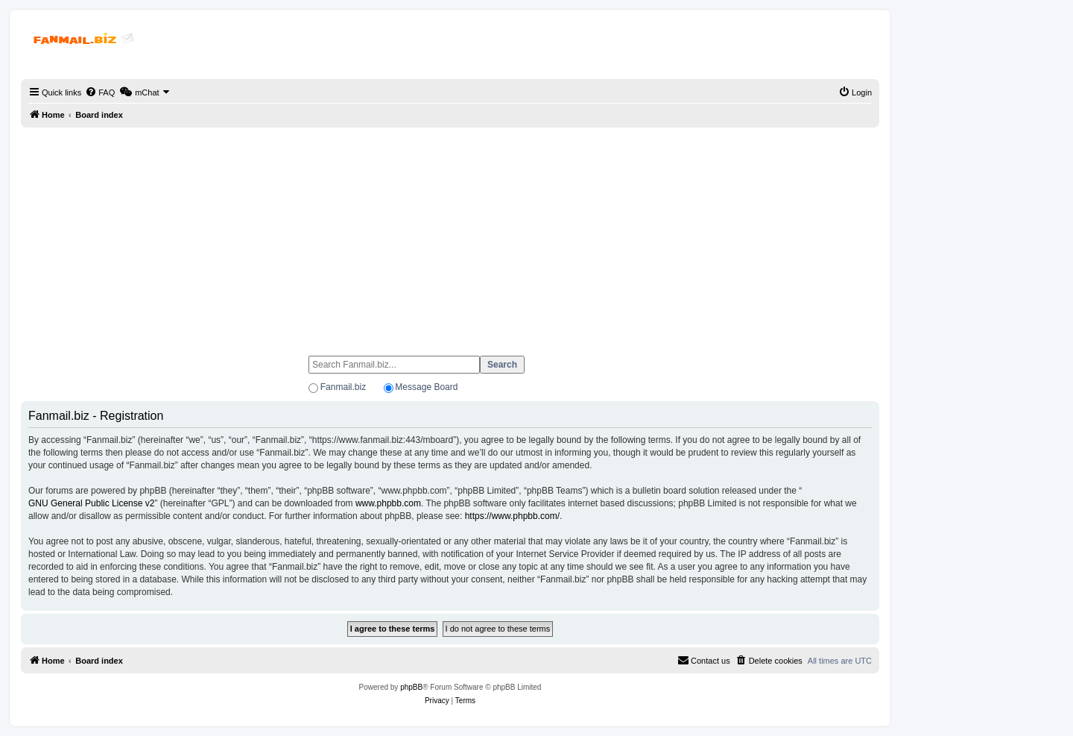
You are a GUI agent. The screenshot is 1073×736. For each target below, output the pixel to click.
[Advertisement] (450, 234)
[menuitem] (100, 92)
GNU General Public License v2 (91, 503)
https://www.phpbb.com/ (512, 516)
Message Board (426, 387)
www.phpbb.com (388, 503)
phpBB (411, 687)
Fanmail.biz (343, 387)
